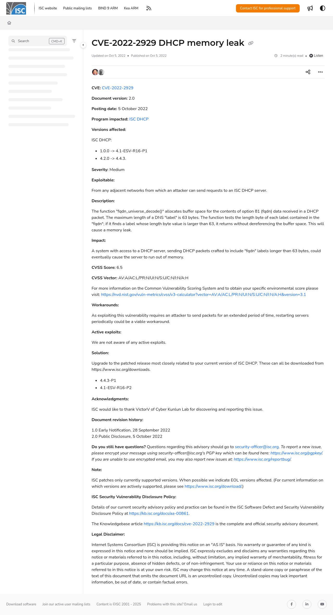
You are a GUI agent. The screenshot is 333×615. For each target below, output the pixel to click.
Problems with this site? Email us (172, 604)
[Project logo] (16, 8)
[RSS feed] (149, 8)
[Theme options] (322, 8)
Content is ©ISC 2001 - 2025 (119, 604)
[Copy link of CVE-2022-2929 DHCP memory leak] (251, 43)
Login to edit (212, 604)
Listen (316, 55)
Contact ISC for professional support (268, 8)
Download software (21, 604)
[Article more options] (320, 72)
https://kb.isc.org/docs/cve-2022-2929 (179, 524)
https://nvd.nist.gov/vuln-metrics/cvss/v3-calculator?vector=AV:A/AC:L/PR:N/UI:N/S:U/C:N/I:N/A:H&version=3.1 (203, 294)
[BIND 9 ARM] (108, 8)
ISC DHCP (139, 119)
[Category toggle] (83, 45)
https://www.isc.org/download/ (213, 486)
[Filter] (74, 41)
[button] (37, 41)
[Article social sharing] (308, 72)
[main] (208, 311)
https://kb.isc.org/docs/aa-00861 (159, 513)
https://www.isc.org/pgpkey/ (296, 453)
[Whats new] (310, 8)
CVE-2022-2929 (117, 88)
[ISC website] (48, 8)
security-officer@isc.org (257, 447)
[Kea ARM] (131, 8)
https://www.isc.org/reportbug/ (262, 459)
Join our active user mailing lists (66, 604)
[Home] (9, 23)
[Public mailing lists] (77, 8)
